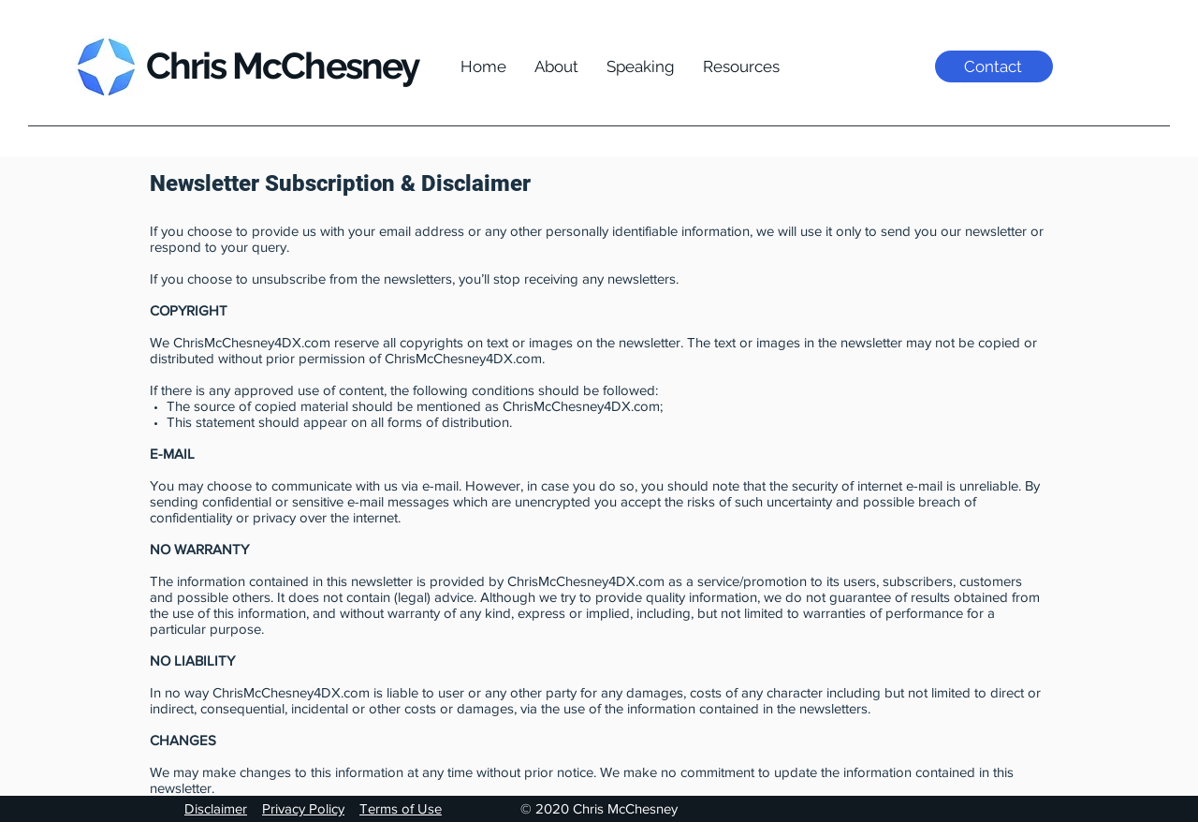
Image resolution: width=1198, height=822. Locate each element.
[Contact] (994, 66)
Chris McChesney (282, 65)
